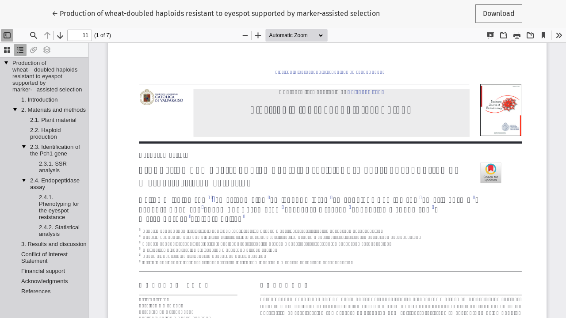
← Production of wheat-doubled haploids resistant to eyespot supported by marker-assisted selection (216, 13)
